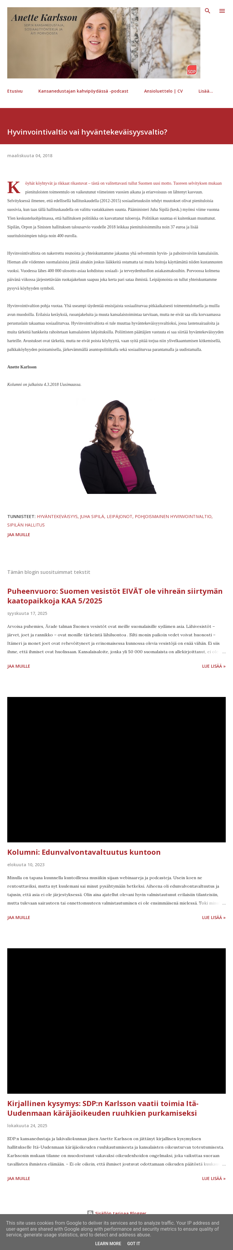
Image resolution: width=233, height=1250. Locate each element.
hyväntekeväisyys (57, 516)
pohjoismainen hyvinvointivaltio (173, 516)
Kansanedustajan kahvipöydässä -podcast (83, 91)
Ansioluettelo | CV (163, 91)
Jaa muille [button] (18, 534)
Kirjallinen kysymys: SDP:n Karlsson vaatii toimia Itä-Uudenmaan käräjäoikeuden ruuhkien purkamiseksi (103, 1108)
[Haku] (207, 10)
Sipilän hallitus (26, 525)
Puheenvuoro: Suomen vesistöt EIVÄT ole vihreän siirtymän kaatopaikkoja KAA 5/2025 (115, 596)
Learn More (108, 1243)
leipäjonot (119, 516)
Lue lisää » (214, 666)
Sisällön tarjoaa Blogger (116, 1213)
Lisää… (206, 91)
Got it (133, 1243)
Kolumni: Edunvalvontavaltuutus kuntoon (84, 852)
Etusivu (15, 91)
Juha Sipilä (92, 516)
